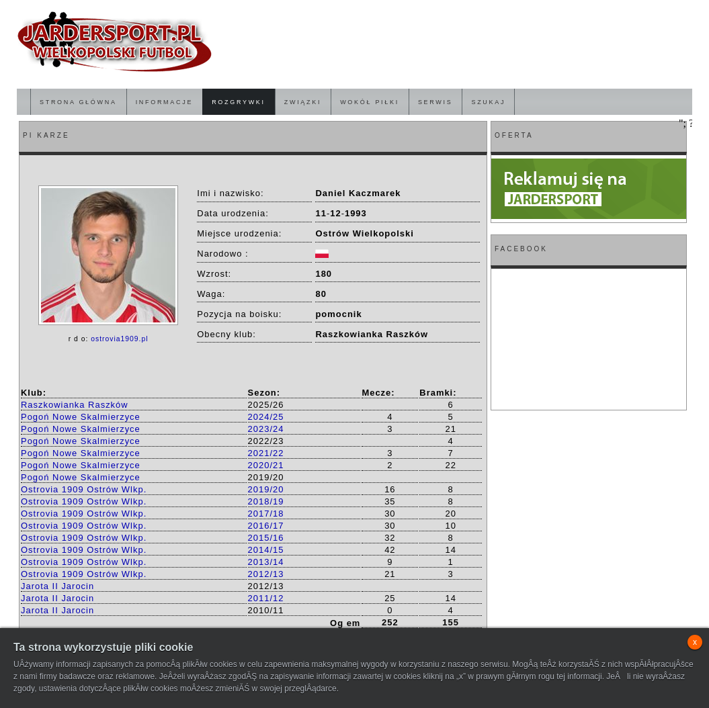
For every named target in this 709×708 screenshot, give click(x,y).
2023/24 (266, 429)
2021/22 (266, 453)
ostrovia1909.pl (119, 339)
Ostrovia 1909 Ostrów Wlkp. (84, 489)
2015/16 (266, 538)
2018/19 (266, 501)
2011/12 (266, 598)
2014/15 (266, 550)
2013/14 (266, 562)
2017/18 (266, 513)
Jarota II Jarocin (57, 586)
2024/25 (266, 417)
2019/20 (266, 489)
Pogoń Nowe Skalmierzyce (80, 417)
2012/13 (266, 574)
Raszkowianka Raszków (74, 405)
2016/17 (266, 526)
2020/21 (266, 465)
